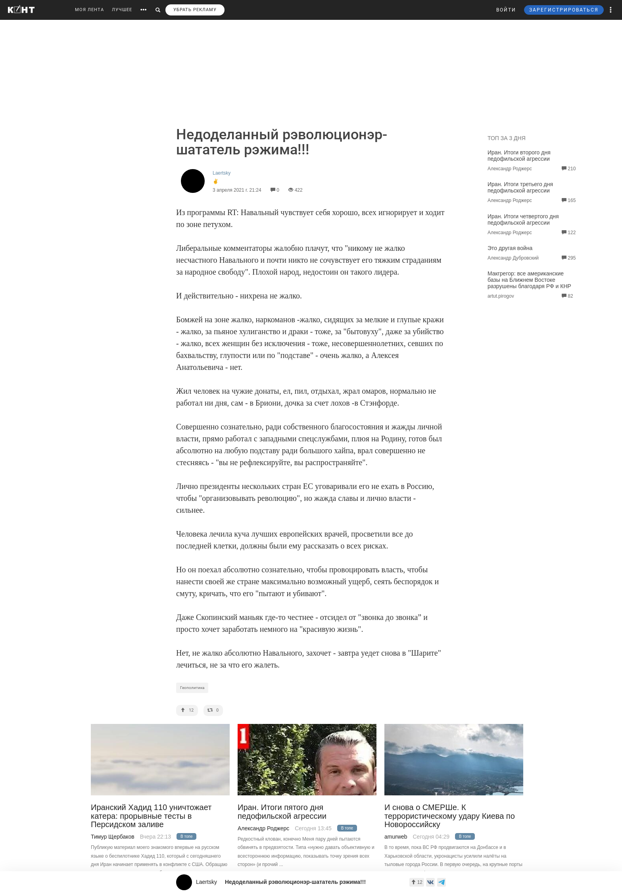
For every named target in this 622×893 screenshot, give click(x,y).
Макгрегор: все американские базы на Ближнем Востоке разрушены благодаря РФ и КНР (529, 279)
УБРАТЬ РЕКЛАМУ (195, 9)
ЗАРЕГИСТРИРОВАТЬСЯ (564, 10)
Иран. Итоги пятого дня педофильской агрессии (282, 811)
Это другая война (510, 248)
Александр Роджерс (263, 828)
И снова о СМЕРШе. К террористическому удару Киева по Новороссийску (449, 816)
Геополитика (192, 687)
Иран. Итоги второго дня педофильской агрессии (519, 155)
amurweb (395, 836)
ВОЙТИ (506, 10)
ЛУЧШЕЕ (122, 9)
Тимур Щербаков (112, 836)
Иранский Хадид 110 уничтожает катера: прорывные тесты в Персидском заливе (151, 816)
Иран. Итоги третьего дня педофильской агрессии (520, 187)
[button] (611, 10)
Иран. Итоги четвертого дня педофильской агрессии (523, 219)
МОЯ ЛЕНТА (89, 9)
